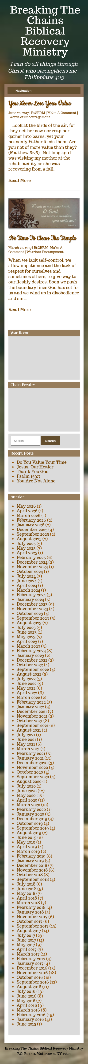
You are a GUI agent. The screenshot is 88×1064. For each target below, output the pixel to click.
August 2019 (29, 832)
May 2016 (26, 1000)
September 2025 (33, 534)
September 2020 (33, 776)
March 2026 (29, 515)
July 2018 (26, 884)
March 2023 (28, 646)
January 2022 (30, 706)
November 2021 (32, 716)
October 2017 (29, 921)
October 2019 (30, 823)
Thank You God (33, 471)
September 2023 (33, 618)
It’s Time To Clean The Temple (42, 238)
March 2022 (28, 697)
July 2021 (26, 734)
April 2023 (27, 641)
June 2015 (26, 1024)
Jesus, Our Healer (35, 467)
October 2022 (30, 664)
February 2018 (31, 907)
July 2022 (26, 678)
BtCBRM (38, 113)
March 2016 (28, 1010)
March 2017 (28, 954)
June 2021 (26, 739)
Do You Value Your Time (42, 462)
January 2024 (30, 599)
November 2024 (32, 566)
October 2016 (30, 977)
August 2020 (29, 781)
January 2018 (30, 912)
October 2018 (30, 874)
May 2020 (26, 795)
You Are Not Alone (36, 481)
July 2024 (26, 576)
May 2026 (26, 506)
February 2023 (31, 650)
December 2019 (32, 818)
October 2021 (29, 720)
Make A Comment (62, 113)
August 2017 (29, 930)
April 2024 (27, 585)
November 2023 (32, 608)
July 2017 (26, 935)
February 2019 (31, 856)
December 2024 (32, 562)
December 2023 (32, 604)
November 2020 (32, 767)
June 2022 (27, 683)
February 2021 (31, 753)
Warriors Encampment (45, 252)
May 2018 (26, 893)
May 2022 (26, 688)
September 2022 (33, 669)
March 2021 (28, 748)
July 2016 (26, 991)
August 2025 (29, 538)
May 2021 (26, 744)
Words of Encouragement (29, 117)
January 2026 (30, 524)
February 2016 (31, 1014)
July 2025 (26, 543)
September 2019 (33, 828)
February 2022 (31, 702)
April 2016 (27, 1005)
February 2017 (31, 958)
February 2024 (31, 594)
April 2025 (27, 552)
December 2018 (32, 865)
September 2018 (33, 879)
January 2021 (30, 758)
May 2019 (26, 842)
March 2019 (28, 851)
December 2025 (32, 529)
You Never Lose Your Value (39, 104)
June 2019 (27, 837)
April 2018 (27, 898)
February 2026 (31, 520)
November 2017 (32, 916)
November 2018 (32, 870)
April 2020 (27, 800)
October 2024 (30, 571)
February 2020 (31, 809)
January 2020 (30, 814)
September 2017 (33, 926)
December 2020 (32, 762)
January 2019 (30, 860)
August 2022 (29, 674)
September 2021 (33, 725)
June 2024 (27, 580)
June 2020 (27, 790)
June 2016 (27, 996)
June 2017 (26, 940)
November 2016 (32, 972)
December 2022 (32, 660)
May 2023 (26, 636)
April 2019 (27, 846)
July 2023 (26, 627)
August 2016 (29, 986)
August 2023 (29, 622)
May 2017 (26, 944)
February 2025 (31, 557)
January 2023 (30, 655)
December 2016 (32, 968)
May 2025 (26, 548)
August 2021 (29, 730)
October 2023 (30, 613)
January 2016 (30, 1019)
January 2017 (30, 963)
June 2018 (27, 888)
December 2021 (32, 711)
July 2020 (26, 786)
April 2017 (27, 949)
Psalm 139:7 (28, 476)
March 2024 (28, 590)
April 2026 (27, 510)
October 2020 (30, 772)
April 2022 (27, 692)
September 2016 (33, 982)
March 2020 (28, 804)
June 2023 (27, 632)
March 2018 (28, 902)
